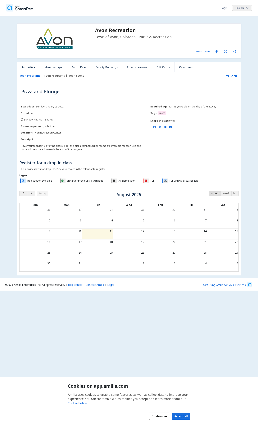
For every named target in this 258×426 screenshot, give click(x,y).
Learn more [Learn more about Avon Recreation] (202, 51)
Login (224, 8)
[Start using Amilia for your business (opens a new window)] (227, 284)
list (235, 193)
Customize (159, 416)
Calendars (185, 67)
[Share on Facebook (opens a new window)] (154, 127)
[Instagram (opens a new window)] (234, 50)
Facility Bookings (107, 67)
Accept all (181, 416)
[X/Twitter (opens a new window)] (225, 50)
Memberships (53, 67)
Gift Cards (163, 67)
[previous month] (23, 193)
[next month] (31, 193)
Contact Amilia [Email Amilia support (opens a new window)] (95, 285)
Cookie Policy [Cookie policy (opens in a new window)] (77, 403)
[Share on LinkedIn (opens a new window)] (165, 127)
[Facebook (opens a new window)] (216, 50)
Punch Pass (78, 67)
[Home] (19, 7)
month (215, 193)
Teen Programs (29, 75)
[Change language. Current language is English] (242, 8)
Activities (28, 67)
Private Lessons (137, 67)
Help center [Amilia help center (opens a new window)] (75, 285)
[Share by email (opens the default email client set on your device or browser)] (170, 127)
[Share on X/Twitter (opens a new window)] (160, 127)
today (42, 193)
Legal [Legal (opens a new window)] (110, 285)
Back (231, 76)
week (226, 193)
